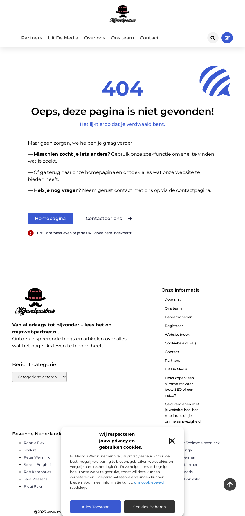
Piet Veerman (184, 457)
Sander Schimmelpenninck (196, 443)
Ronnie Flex (34, 443)
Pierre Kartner (185, 464)
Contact (149, 38)
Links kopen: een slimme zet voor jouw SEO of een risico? (179, 386)
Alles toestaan (96, 506)
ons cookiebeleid (149, 482)
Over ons (94, 38)
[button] (172, 441)
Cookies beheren (149, 506)
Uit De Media (63, 38)
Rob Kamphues (37, 472)
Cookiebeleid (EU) (180, 343)
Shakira (30, 450)
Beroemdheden (178, 317)
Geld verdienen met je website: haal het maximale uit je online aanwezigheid (183, 413)
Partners (31, 38)
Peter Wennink (37, 457)
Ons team (122, 38)
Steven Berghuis (38, 464)
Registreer (174, 326)
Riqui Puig (33, 486)
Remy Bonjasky (186, 479)
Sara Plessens (35, 479)
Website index (177, 334)
